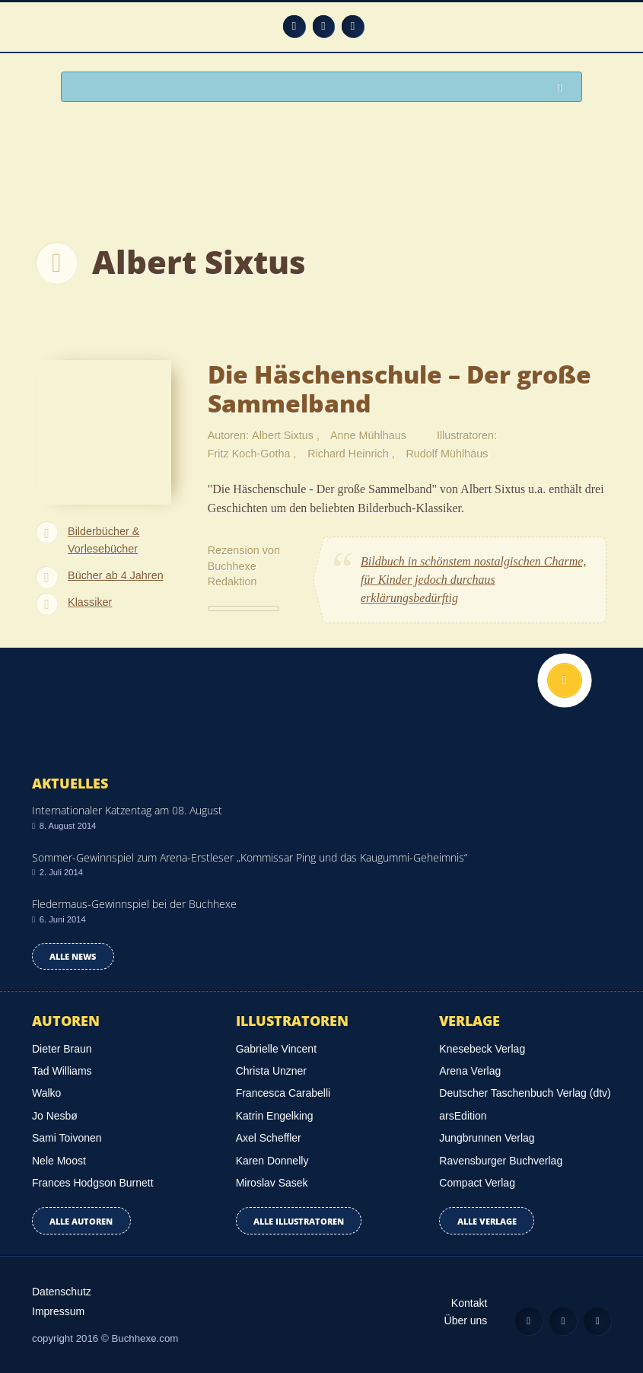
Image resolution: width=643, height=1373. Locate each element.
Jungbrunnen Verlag (486, 1138)
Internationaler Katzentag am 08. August (127, 810)
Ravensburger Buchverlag (500, 1161)
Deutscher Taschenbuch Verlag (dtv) (524, 1093)
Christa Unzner (271, 1071)
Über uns (466, 1320)
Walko (46, 1093)
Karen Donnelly (272, 1161)
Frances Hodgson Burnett (93, 1183)
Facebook (324, 26)
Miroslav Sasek (272, 1183)
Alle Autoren (81, 1221)
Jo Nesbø (55, 1116)
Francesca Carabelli (283, 1093)
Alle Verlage (487, 1221)
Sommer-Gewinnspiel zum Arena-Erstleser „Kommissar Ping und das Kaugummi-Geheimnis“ (249, 857)
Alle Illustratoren (298, 1221)
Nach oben (564, 680)
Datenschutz (61, 1291)
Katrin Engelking (275, 1116)
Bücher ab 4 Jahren (116, 575)
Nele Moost (59, 1161)
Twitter (353, 26)
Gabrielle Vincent (276, 1049)
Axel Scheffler (268, 1138)
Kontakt (469, 1303)
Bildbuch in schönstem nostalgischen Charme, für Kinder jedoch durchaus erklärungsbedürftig (473, 579)
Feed (294, 26)
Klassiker (90, 602)
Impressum (58, 1311)
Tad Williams (62, 1071)
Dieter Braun (62, 1049)
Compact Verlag (477, 1183)
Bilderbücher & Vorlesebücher (103, 540)
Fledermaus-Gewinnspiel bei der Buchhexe (134, 904)
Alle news (72, 956)
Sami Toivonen (67, 1138)
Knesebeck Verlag (482, 1049)
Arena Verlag (470, 1071)
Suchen (564, 88)
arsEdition (462, 1116)
